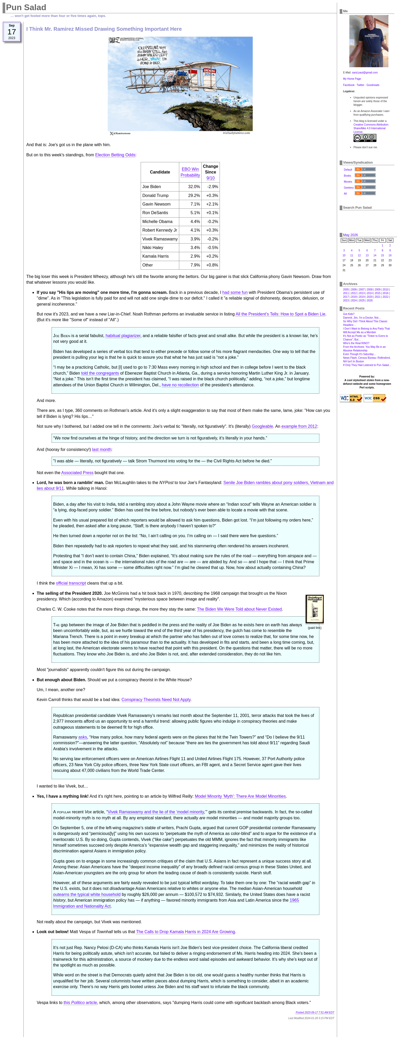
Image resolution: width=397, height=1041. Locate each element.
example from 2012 (299, 426)
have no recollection (180, 385)
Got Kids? (349, 314)
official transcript (71, 583)
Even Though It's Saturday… (359, 354)
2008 (370, 289)
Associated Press (77, 472)
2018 (354, 296)
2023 (346, 300)
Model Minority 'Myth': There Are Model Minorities (240, 796)
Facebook (349, 85)
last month (101, 449)
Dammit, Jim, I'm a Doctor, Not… (362, 317)
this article (80, 1002)
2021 (378, 296)
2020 (370, 296)
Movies (348, 181)
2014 (370, 293)
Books (347, 175)
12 (359, 255)
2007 (362, 289)
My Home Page (352, 78)
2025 (362, 300)
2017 (346, 296)
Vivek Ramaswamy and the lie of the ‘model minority (156, 812)
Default (348, 169)
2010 (385, 289)
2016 (385, 293)
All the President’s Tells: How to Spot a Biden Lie (280, 314)
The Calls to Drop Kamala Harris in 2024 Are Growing (185, 932)
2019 (362, 296)
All (345, 193)
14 (375, 255)
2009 (378, 289)
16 (390, 255)
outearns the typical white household (87, 894)
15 (382, 255)
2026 (370, 300)
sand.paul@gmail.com (365, 72)
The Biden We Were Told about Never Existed (239, 609)
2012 (354, 293)
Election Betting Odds (115, 155)
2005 (346, 289)
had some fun (235, 292)
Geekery (349, 187)
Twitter (360, 85)
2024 (354, 300)
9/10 (211, 178)
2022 (385, 296)
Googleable (262, 426)
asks (82, 737)
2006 (354, 289)
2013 (362, 293)
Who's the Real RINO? (356, 343)
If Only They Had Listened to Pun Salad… (367, 365)
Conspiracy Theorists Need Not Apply (156, 699)
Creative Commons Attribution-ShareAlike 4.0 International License (371, 128)
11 (351, 255)
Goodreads (373, 85)
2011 (346, 293)
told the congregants (100, 373)
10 (344, 255)
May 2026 (350, 235)
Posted (315, 1012)
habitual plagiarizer (123, 335)
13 (367, 255)
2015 (378, 293)
